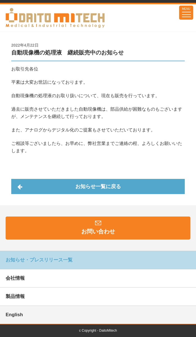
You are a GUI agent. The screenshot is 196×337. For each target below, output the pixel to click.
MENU (186, 8)
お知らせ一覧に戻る (98, 186)
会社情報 (15, 278)
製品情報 (15, 296)
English (14, 314)
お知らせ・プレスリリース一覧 (39, 260)
